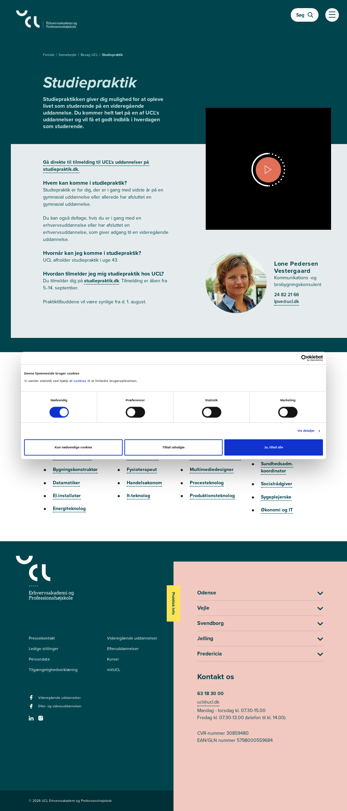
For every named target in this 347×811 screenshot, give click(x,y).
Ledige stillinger (43, 649)
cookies (80, 381)
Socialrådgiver (276, 483)
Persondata (39, 659)
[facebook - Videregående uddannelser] (32, 699)
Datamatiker (66, 482)
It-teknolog (138, 495)
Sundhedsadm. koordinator (277, 467)
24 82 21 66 (286, 294)
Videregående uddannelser (132, 638)
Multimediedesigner (211, 469)
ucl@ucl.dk (208, 702)
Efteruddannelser (123, 649)
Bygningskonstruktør (75, 469)
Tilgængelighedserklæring (53, 670)
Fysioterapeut (142, 469)
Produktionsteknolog (212, 495)
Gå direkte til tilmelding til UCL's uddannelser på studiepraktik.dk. (96, 166)
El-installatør (67, 495)
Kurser (113, 659)
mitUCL (113, 670)
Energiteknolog (69, 508)
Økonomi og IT (277, 509)
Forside (49, 54)
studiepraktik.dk (101, 280)
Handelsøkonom (144, 482)
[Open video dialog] (268, 170)
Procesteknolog (207, 482)
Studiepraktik (112, 54)
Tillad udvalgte (173, 447)
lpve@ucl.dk (286, 301)
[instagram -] (41, 720)
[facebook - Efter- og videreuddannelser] (32, 708)
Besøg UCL (90, 54)
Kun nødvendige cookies (73, 447)
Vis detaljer (306, 431)
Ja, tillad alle (273, 447)
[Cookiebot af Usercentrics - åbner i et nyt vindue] (293, 358)
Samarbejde (68, 54)
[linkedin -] (32, 720)
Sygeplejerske (276, 496)
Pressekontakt (42, 638)
